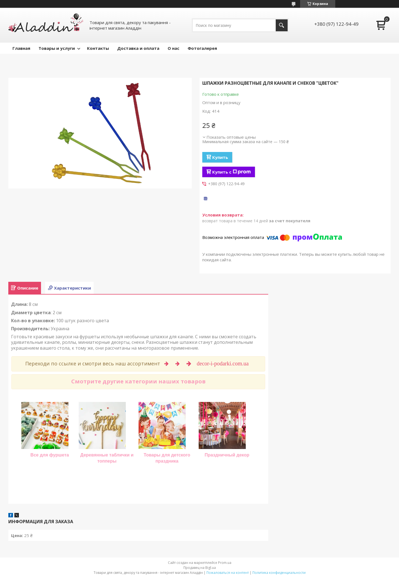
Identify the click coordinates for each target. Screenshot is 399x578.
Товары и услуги (57, 48)
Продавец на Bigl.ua (199, 567)
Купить (220, 157)
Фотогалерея (202, 48)
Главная (21, 48)
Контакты (98, 48)
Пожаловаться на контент (227, 572)
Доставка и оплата (138, 48)
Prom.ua (224, 562)
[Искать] (282, 25)
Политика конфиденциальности (279, 572)
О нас (173, 48)
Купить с (231, 172)
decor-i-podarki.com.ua (223, 363)
